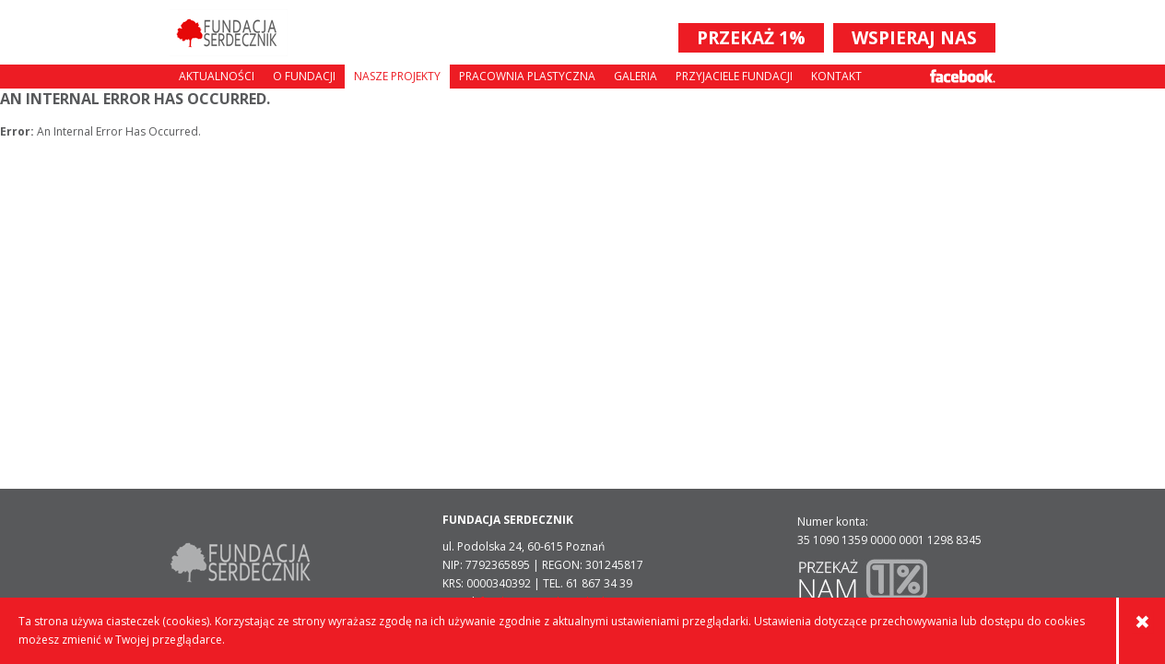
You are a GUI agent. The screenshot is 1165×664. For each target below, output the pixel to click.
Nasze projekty (397, 76)
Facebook (962, 76)
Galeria (635, 76)
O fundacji (304, 76)
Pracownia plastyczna (527, 76)
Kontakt (836, 76)
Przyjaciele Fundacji (734, 76)
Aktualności (216, 76)
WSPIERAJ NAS (914, 38)
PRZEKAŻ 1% (751, 38)
